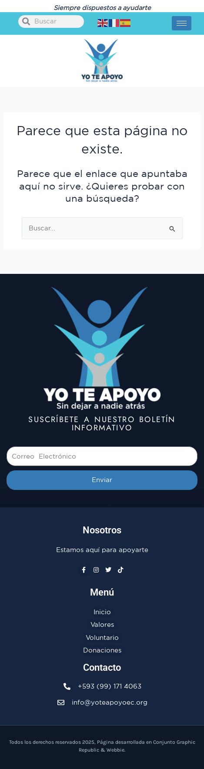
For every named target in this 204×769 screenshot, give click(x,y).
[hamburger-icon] (181, 23)
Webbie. (116, 750)
